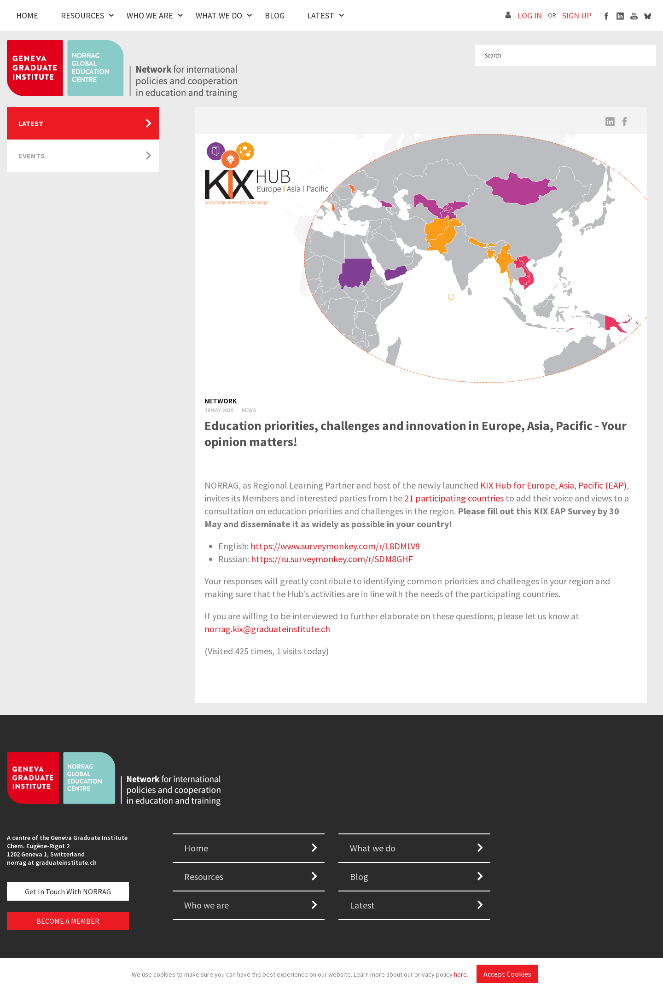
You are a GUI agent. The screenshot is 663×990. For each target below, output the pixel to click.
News (248, 410)
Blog (275, 15)
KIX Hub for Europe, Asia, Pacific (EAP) (553, 485)
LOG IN (530, 15)
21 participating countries (454, 498)
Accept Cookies (507, 973)
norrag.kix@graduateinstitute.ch (267, 629)
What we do (372, 848)
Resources (82, 15)
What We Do (219, 15)
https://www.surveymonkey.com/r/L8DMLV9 (335, 546)
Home (27, 15)
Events (31, 155)
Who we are (206, 905)
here (460, 974)
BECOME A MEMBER (67, 921)
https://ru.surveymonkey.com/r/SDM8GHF (332, 559)
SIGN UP (577, 15)
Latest (320, 15)
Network (220, 400)
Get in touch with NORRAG (68, 891)
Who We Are (150, 15)
